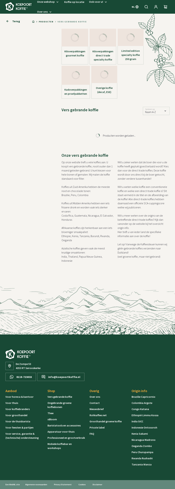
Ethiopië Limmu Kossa (145, 415)
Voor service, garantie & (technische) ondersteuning (22, 435)
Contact (95, 403)
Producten (46, 21)
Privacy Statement (63, 484)
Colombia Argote (142, 403)
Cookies (82, 484)
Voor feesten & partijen (19, 427)
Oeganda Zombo (142, 446)
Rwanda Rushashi (142, 458)
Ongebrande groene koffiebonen (59, 405)
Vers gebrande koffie (60, 396)
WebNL (12, 484)
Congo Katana (140, 409)
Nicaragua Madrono (144, 439)
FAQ (92, 433)
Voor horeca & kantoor (19, 396)
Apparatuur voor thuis (61, 431)
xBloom (52, 419)
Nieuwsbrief (97, 409)
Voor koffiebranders (17, 409)
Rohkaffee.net (98, 415)
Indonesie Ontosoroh (144, 427)
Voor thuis (11, 403)
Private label (97, 427)
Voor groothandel (16, 415)
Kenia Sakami (140, 433)
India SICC (137, 421)
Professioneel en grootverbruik (66, 437)
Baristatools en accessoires (64, 425)
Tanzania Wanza (142, 464)
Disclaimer (97, 484)
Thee (50, 413)
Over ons (44, 12)
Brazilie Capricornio (143, 396)
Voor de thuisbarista (17, 421)
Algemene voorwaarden (36, 484)
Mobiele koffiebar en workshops (60, 446)
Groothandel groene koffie (106, 421)
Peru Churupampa (142, 452)
